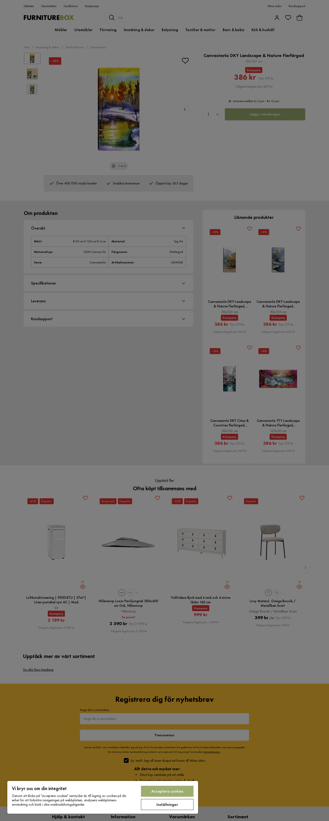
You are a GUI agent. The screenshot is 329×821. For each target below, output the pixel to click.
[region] (102, 797)
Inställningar (167, 804)
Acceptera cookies (167, 791)
